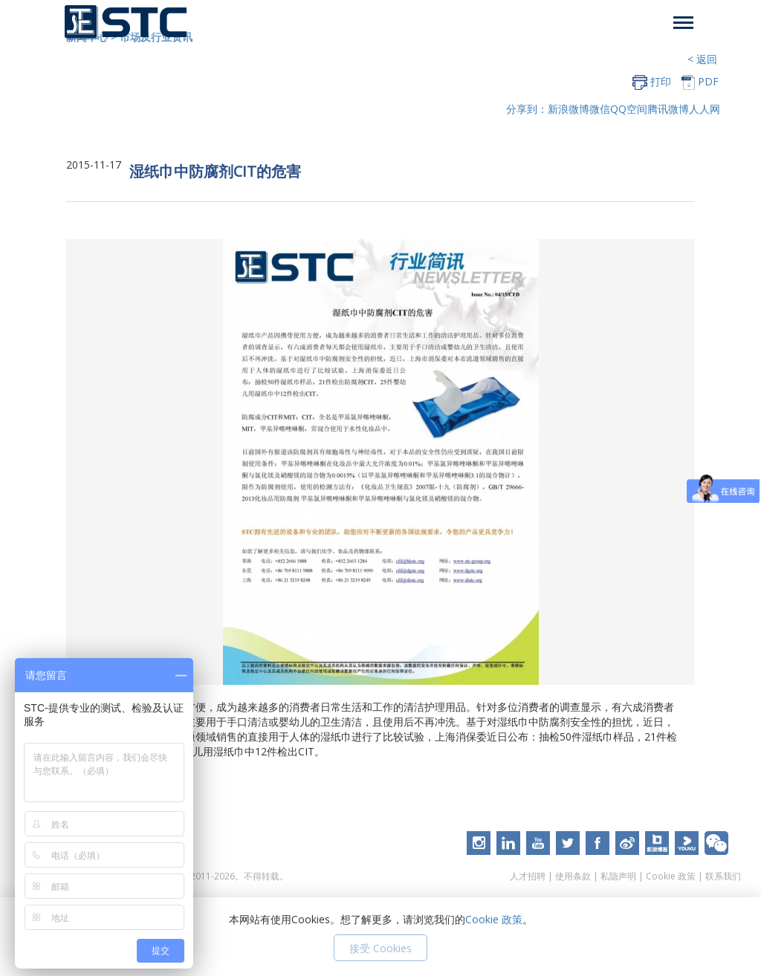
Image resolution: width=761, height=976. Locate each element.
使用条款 (573, 876)
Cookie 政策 (671, 876)
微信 (599, 109)
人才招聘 (527, 876)
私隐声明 (618, 876)
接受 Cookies (380, 948)
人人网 (704, 109)
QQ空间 (628, 109)
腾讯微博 (668, 109)
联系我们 (723, 876)
